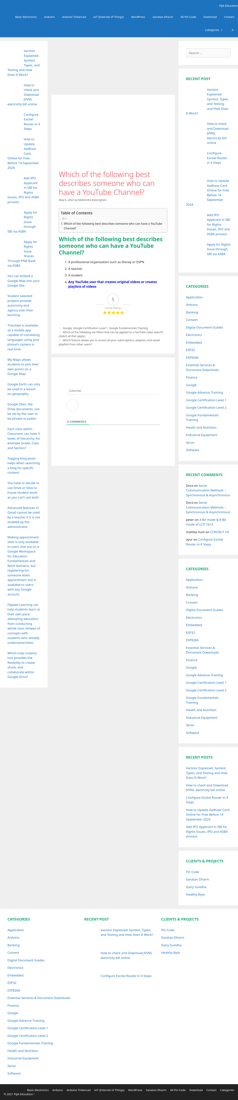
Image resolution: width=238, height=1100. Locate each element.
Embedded (194, 342)
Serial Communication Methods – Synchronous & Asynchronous (208, 490)
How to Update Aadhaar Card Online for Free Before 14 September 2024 (207, 814)
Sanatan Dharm (163, 17)
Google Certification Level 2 (206, 407)
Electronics (194, 335)
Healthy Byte (195, 894)
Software (192, 450)
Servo (190, 442)
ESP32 (190, 350)
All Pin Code (188, 17)
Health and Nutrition (201, 427)
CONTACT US (219, 532)
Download (210, 17)
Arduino (49, 17)
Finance (191, 377)
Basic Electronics (26, 17)
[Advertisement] (113, 67)
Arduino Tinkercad (74, 17)
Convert (192, 320)
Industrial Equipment (201, 435)
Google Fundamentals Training (128, 328)
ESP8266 (192, 357)
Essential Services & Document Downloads (38, 998)
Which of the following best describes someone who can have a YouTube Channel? (113, 226)
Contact (229, 17)
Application (194, 297)
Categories (216, 29)
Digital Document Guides (204, 327)
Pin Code (192, 872)
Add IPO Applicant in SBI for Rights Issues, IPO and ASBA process (207, 831)
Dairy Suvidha (196, 887)
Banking (192, 312)
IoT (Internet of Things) (109, 17)
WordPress (138, 17)
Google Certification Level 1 (90, 328)
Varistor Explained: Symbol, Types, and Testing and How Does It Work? (206, 773)
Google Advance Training (204, 392)
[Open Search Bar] (232, 29)
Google (67, 328)
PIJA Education (228, 5)
